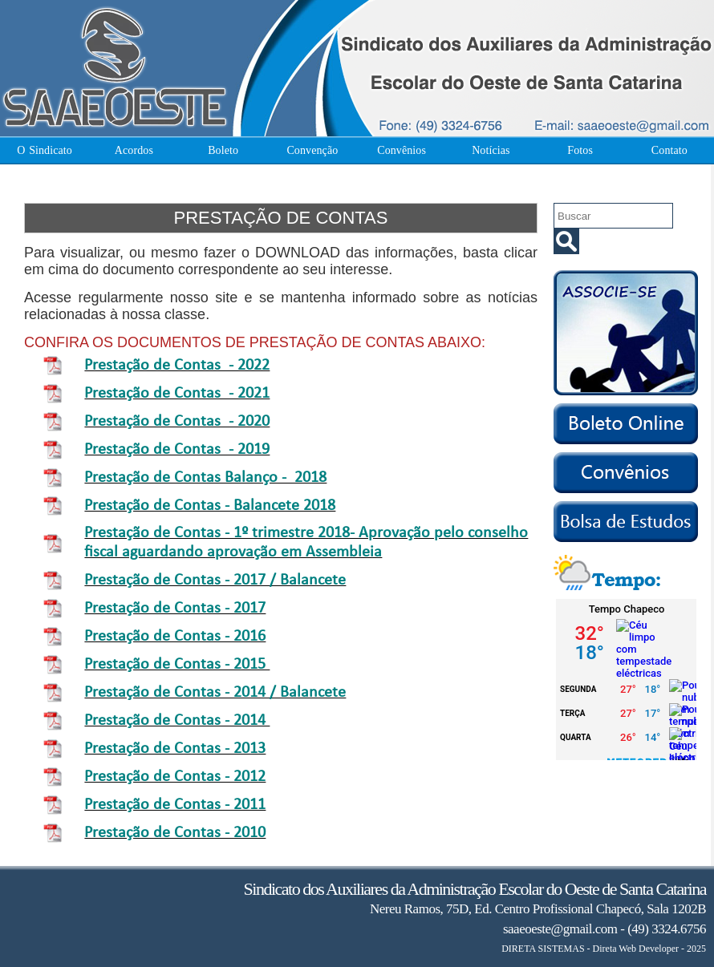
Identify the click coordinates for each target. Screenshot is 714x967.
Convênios (401, 150)
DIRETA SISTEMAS (542, 948)
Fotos (580, 150)
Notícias (490, 150)
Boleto (223, 150)
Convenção (312, 150)
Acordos (134, 150)
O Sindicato (44, 150)
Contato (669, 150)
